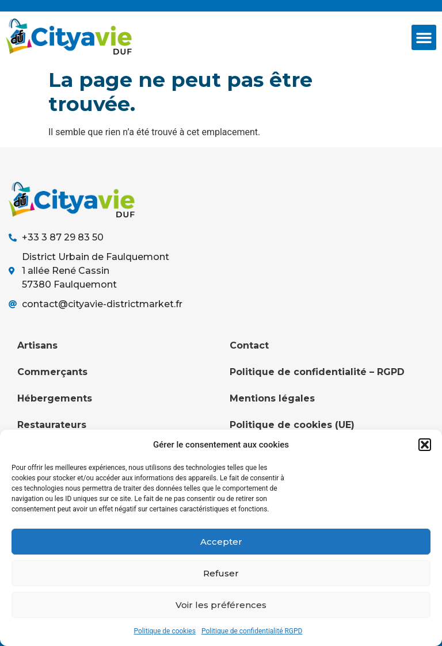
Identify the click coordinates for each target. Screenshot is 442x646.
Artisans (37, 345)
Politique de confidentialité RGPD (252, 631)
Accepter (221, 541)
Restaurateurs (51, 424)
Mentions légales (272, 398)
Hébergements (54, 398)
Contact (249, 345)
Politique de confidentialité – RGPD (317, 371)
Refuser (221, 573)
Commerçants (52, 371)
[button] (424, 444)
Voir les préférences (221, 604)
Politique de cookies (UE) (292, 424)
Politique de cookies (165, 631)
